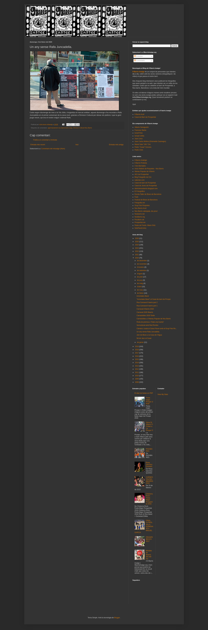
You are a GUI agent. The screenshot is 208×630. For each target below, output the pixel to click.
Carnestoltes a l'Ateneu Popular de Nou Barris (154, 319)
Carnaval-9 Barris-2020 (145, 309)
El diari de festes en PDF (144, 393)
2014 (137, 363)
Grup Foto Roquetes (142, 205)
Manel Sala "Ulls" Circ (143, 144)
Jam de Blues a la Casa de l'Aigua (149, 335)
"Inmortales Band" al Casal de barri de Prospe (154, 299)
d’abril (139, 287)
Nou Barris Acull (140, 208)
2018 (137, 350)
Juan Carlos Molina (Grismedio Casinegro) (150, 141)
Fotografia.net (140, 203)
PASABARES (149, 450)
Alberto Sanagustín (142, 127)
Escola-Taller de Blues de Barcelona (148, 194)
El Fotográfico (140, 191)
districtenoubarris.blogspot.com (146, 188)
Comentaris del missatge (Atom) (53, 149)
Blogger (117, 618)
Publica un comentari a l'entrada (45, 140)
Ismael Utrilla (139, 136)
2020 (137, 258)
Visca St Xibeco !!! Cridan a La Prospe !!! (149, 426)
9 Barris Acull (139, 114)
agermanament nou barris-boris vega (60, 128)
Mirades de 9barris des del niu (149, 555)
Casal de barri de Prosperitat (145, 183)
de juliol (140, 277)
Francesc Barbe (140, 130)
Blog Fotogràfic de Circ (143, 177)
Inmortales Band (143, 296)
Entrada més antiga (116, 145)
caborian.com (140, 180)
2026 (137, 238)
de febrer (140, 293)
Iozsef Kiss (139, 133)
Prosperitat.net (140, 222)
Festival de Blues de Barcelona (146, 200)
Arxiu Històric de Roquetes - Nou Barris (149, 169)
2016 (137, 356)
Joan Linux (139, 139)
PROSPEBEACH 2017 (149, 539)
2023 (137, 248)
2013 (137, 366)
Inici (76, 145)
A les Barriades (140, 166)
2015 (137, 359)
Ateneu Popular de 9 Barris (145, 171)
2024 (137, 245)
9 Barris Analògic (141, 160)
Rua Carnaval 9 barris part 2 (147, 302)
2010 (137, 376)
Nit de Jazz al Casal (144, 338)
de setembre (142, 270)
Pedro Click (139, 150)
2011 (137, 372)
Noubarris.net (140, 214)
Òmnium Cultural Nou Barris (82, 128)
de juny (140, 280)
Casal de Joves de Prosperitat (146, 186)
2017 (137, 353)
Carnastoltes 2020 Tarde (146, 315)
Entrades (138, 56)
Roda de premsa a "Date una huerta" (150, 322)
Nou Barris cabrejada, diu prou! (146, 211)
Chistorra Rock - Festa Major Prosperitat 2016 (149, 499)
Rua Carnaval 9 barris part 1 (147, 306)
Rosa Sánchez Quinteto (149, 465)
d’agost (140, 274)
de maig (140, 283)
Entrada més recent (38, 145)
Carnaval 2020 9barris (145, 312)
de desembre (142, 261)
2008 (137, 382)
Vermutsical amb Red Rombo (147, 325)
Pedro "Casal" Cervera (143, 147)
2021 (137, 255)
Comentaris (139, 61)
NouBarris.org (140, 217)
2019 (137, 346)
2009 (137, 379)
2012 (137, 369)
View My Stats (162, 394)
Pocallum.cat (139, 220)
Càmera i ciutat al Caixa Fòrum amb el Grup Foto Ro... (157, 329)
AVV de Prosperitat (142, 174)
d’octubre (140, 267)
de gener (140, 342)
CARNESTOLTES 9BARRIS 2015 (149, 480)
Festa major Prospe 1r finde (149, 401)
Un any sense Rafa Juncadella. (148, 332)
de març (140, 290)
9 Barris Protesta (141, 163)
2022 (137, 251)
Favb (136, 197)
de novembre (142, 264)
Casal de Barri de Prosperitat (145, 117)
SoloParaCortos (140, 228)
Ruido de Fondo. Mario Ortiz (145, 225)
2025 (137, 242)
